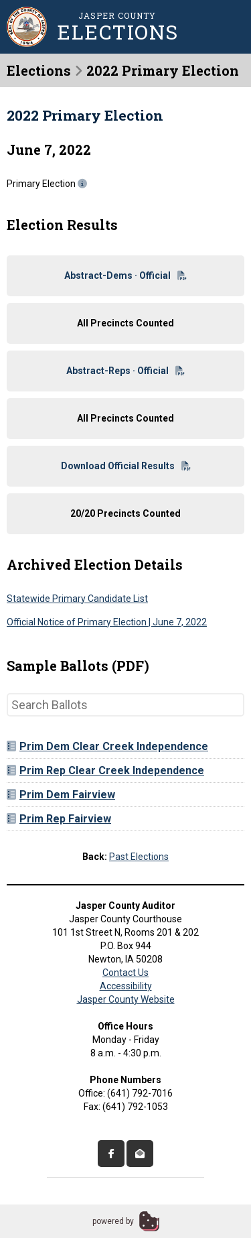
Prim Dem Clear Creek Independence (107, 746)
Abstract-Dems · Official (125, 275)
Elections (39, 70)
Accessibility (126, 986)
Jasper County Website (126, 999)
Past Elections (139, 856)
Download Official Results (126, 465)
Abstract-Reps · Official (125, 370)
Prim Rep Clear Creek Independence (105, 770)
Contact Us (125, 972)
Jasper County (117, 26)
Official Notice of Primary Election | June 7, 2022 (107, 622)
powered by (113, 1221)
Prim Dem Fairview (61, 794)
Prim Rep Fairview (59, 818)
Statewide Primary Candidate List (77, 598)
